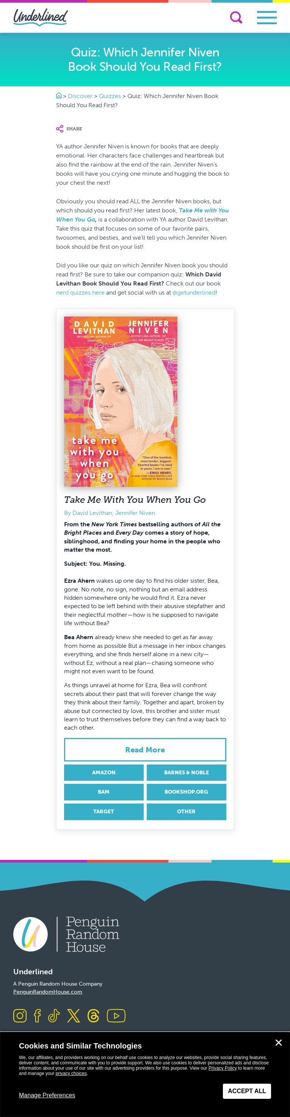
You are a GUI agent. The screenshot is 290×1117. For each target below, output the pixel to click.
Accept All (247, 1091)
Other (186, 811)
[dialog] (145, 1074)
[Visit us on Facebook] (37, 1016)
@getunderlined (193, 292)
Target (103, 811)
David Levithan (92, 512)
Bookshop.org (186, 792)
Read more (145, 749)
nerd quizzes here (80, 292)
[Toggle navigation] (267, 17)
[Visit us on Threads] (93, 1016)
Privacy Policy (222, 1068)
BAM (104, 792)
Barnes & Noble (186, 772)
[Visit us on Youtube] (116, 1016)
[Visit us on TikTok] (54, 1016)
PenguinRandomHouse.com (47, 992)
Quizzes (110, 96)
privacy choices (71, 1073)
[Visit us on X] (73, 1016)
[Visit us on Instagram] (20, 1016)
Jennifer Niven (135, 512)
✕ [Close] (278, 1043)
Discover (80, 96)
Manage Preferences (47, 1095)
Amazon (104, 772)
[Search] (236, 17)
